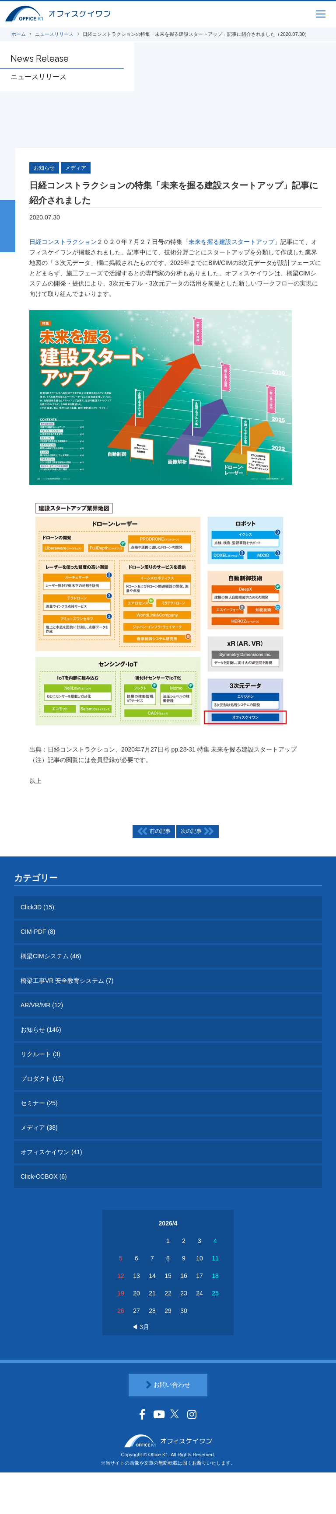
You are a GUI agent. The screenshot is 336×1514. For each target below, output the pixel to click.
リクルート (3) (40, 1054)
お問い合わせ (168, 1385)
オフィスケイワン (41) (51, 1152)
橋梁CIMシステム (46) (51, 956)
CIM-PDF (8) (38, 931)
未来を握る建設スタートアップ (231, 242)
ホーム (18, 34)
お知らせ (44, 168)
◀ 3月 (140, 1327)
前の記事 (153, 831)
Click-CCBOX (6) (44, 1176)
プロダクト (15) (42, 1078)
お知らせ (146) (41, 1029)
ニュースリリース (54, 34)
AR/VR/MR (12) (42, 1005)
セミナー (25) (39, 1103)
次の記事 (197, 831)
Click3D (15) (37, 907)
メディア (75, 168)
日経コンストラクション (63, 242)
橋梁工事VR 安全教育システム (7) (67, 980)
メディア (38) (39, 1127)
